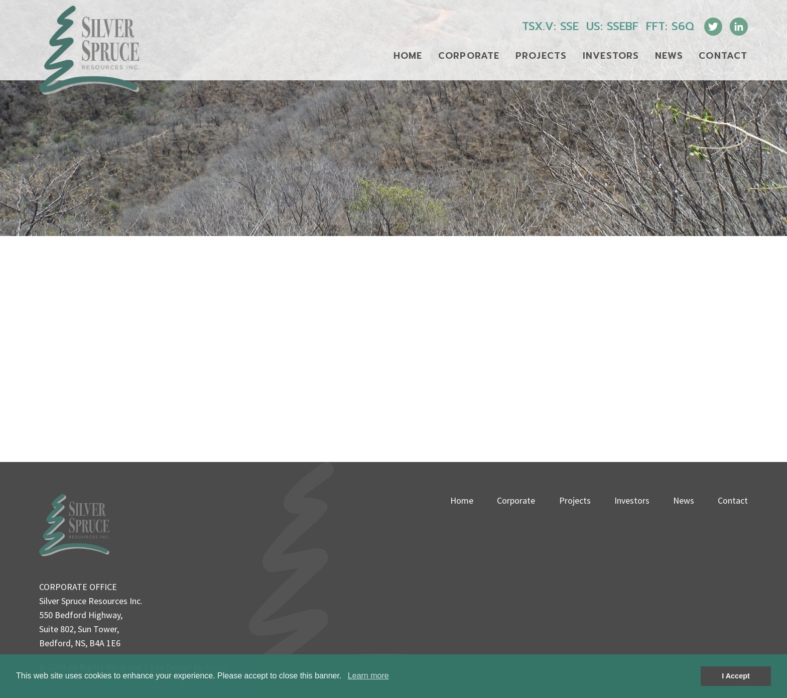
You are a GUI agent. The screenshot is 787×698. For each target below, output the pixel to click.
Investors (611, 56)
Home (408, 56)
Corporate (469, 56)
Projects (541, 56)
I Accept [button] (735, 676)
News (669, 56)
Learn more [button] (368, 675)
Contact (723, 56)
